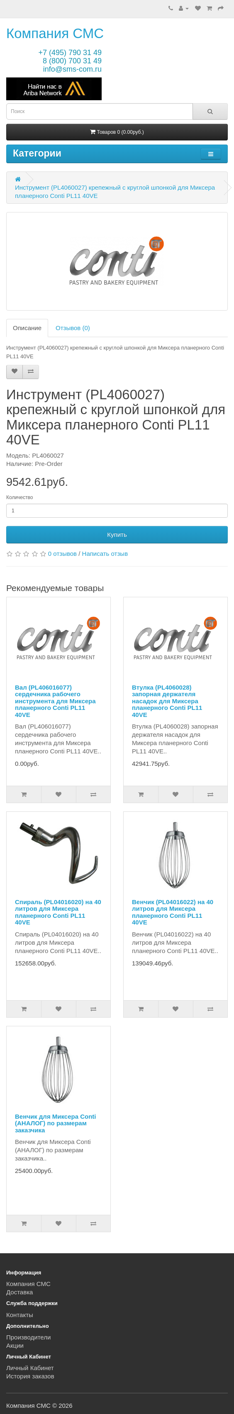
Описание (27, 327)
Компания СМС (55, 33)
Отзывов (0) (73, 327)
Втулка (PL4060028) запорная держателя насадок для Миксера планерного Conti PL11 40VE (167, 701)
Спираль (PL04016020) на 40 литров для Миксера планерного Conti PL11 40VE (58, 912)
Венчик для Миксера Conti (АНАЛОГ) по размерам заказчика (55, 1123)
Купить (117, 534)
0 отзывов (62, 553)
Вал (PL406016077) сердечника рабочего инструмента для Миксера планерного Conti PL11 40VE (55, 701)
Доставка (19, 1292)
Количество (19, 497)
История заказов (30, 1376)
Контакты (19, 1314)
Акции (15, 1345)
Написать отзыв (105, 553)
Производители (28, 1337)
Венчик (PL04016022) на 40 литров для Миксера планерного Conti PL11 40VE (172, 912)
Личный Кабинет (30, 1367)
